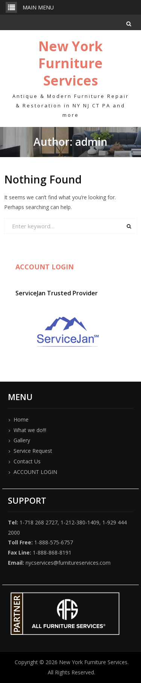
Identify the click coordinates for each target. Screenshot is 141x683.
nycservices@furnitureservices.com (68, 562)
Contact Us (27, 461)
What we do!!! (30, 430)
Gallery (22, 440)
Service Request (33, 450)
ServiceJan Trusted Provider (56, 293)
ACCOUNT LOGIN (35, 471)
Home (21, 419)
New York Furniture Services (70, 63)
